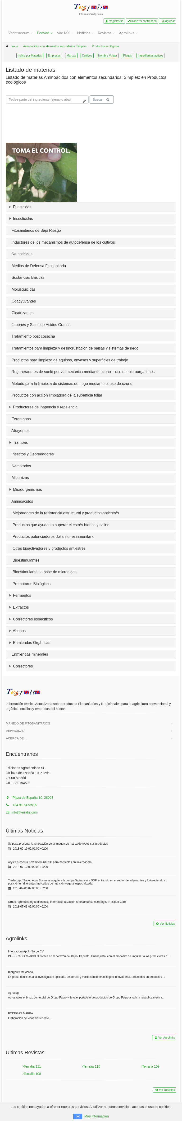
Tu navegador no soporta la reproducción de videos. (41, 124)
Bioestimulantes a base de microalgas (43, 572)
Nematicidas (20, 254)
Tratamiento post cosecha (32, 336)
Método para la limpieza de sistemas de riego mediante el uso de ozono (70, 384)
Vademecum (18, 33)
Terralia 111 (32, 1066)
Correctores (21, 666)
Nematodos (20, 466)
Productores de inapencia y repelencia (43, 407)
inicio (14, 46)
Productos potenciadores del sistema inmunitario (51, 536)
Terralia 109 (150, 1066)
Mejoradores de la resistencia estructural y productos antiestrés (64, 513)
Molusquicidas (22, 289)
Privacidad (15, 731)
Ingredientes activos (150, 55)
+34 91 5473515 (21, 805)
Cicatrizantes (21, 313)
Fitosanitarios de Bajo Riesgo (35, 230)
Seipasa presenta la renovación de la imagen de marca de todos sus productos (58, 843)
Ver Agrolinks (164, 1037)
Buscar (101, 100)
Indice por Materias (30, 55)
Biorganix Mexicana (20, 972)
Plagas (127, 55)
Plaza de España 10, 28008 (29, 797)
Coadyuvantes (22, 301)
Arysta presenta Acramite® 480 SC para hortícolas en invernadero (49, 862)
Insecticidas (21, 219)
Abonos (17, 631)
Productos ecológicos (105, 46)
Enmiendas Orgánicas (29, 643)
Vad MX (63, 33)
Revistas (104, 33)
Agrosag (13, 992)
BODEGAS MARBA (20, 1013)
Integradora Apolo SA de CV (26, 951)
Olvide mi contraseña (142, 21)
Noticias (83, 33)
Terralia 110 (91, 1066)
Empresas (54, 55)
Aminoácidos (21, 501)
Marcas (71, 55)
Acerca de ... (16, 738)
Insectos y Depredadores (31, 454)
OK (78, 1116)
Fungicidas (20, 207)
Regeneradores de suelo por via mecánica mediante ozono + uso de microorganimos (82, 372)
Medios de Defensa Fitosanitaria (37, 266)
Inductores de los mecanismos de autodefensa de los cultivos (62, 242)
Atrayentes (19, 431)
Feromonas (20, 419)
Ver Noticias (165, 923)
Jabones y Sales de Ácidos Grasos (39, 325)
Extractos (19, 607)
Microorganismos (25, 489)
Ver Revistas (164, 1090)
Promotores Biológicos (29, 584)
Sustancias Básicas (27, 277)
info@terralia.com (22, 812)
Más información (96, 1116)
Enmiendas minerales (28, 654)
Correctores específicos (31, 619)
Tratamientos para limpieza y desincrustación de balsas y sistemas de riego (73, 348)
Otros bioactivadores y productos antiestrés (47, 548)
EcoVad (43, 33)
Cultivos (87, 55)
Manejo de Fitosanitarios (28, 723)
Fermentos (20, 595)
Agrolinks (126, 33)
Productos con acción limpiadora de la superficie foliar (55, 395)
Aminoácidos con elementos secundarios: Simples (54, 46)
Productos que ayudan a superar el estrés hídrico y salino (59, 525)
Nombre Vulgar (107, 55)
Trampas (18, 442)
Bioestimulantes (24, 560)
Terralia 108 (32, 1074)
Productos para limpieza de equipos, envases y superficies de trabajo (68, 360)
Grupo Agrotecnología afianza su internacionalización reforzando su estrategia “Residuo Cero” (67, 901)
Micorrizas (19, 478)
